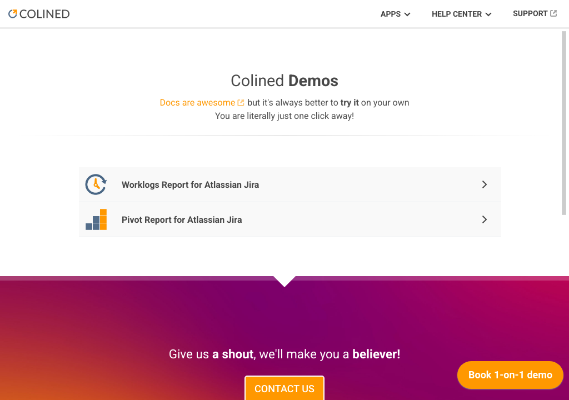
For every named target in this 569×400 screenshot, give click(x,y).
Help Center (457, 14)
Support (530, 13)
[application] (510, 378)
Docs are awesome (197, 102)
